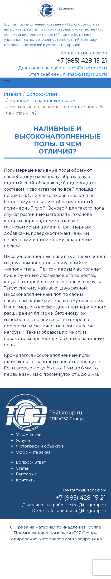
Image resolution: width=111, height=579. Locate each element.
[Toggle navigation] (7, 83)
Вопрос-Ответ (42, 94)
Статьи (23, 468)
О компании (28, 434)
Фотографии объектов (40, 446)
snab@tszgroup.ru (87, 74)
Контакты (26, 480)
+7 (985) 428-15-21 (82, 60)
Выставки (26, 473)
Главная (12, 94)
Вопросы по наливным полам (42, 100)
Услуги (23, 440)
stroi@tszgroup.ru (87, 67)
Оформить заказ (33, 452)
